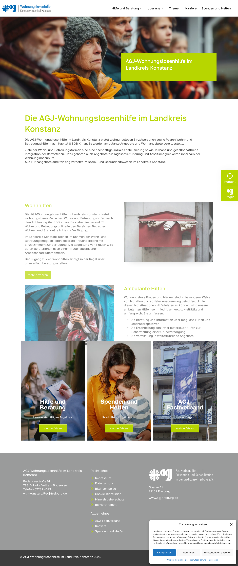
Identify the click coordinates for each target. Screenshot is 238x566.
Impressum (213, 560)
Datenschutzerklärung (195, 560)
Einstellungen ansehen (217, 552)
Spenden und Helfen (216, 8)
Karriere (191, 8)
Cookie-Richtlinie (175, 560)
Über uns (155, 8)
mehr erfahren (53, 431)
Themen (174, 8)
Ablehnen (189, 552)
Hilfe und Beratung (127, 8)
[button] (231, 524)
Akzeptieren (164, 552)
